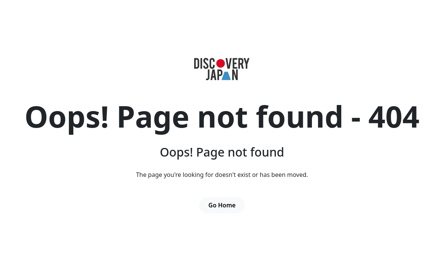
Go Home (222, 205)
